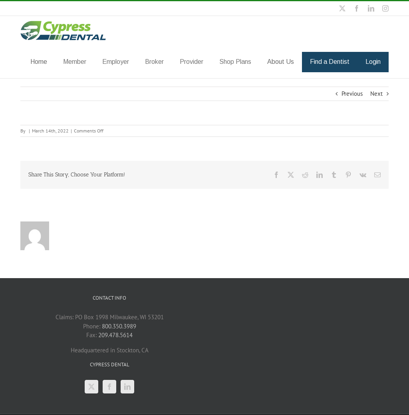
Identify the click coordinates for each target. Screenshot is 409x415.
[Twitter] (91, 386)
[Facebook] (109, 386)
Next (376, 93)
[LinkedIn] (127, 386)
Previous (352, 93)
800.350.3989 (119, 326)
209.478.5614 (115, 334)
